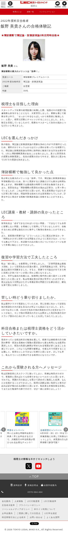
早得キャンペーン (15, 430)
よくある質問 (53, 517)
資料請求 (17, 485)
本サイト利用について (45, 509)
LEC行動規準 (50, 501)
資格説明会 (33, 485)
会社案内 (6, 501)
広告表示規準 (8, 505)
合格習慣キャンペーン (51, 430)
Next (66, 429)
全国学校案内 (50, 485)
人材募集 (19, 501)
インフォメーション (47, 12)
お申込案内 (7, 513)
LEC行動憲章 (33, 501)
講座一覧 (30, 12)
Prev (3, 429)
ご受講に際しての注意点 (28, 513)
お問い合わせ (36, 517)
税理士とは (17, 12)
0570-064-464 (35, 492)
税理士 (34, 6)
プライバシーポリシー (29, 505)
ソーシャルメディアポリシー (16, 509)
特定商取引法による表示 (14, 517)
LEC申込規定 (51, 513)
